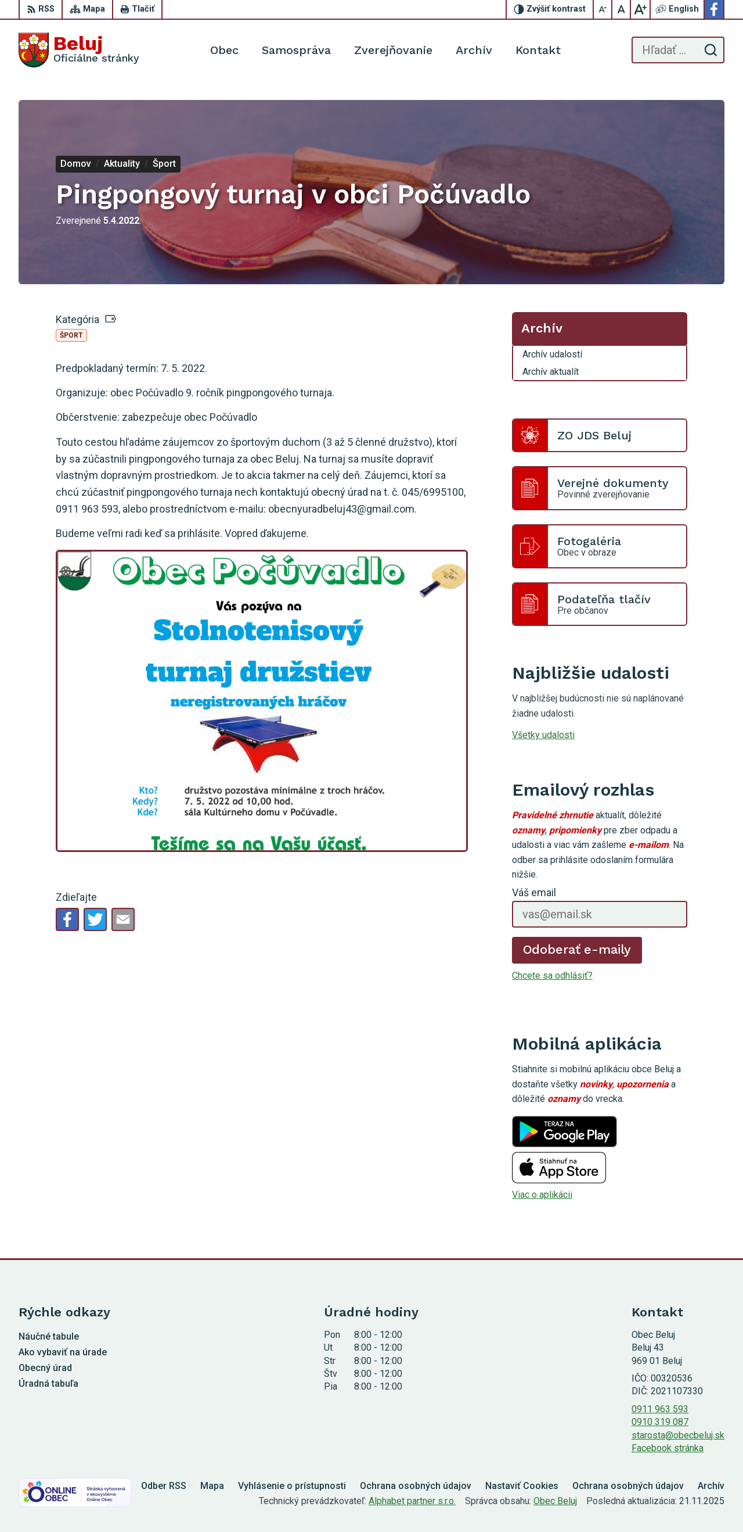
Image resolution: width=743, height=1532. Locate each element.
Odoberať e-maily (577, 949)
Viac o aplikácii (542, 1194)
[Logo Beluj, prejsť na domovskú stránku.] (79, 50)
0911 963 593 (660, 1409)
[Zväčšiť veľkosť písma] (640, 9)
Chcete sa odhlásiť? (552, 975)
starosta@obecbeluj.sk (678, 1435)
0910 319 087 (660, 1421)
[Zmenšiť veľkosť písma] (603, 9)
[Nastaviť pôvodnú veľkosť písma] (621, 9)
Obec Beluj (555, 1500)
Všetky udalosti (543, 734)
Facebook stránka (668, 1448)
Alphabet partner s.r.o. (412, 1500)
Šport (71, 335)
